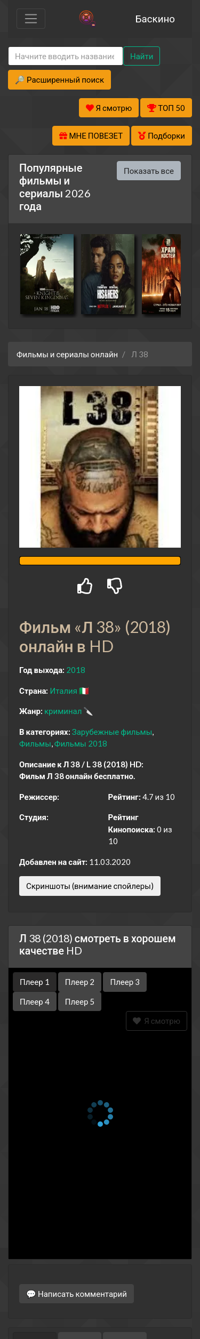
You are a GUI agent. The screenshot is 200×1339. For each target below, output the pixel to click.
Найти (141, 56)
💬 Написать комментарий (76, 1258)
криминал (63, 711)
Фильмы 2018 (80, 743)
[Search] (65, 56)
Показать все (149, 170)
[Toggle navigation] (31, 19)
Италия (63, 690)
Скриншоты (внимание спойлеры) (90, 886)
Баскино (155, 18)
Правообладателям (100, 1310)
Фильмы (35, 743)
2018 (75, 670)
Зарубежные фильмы (112, 731)
